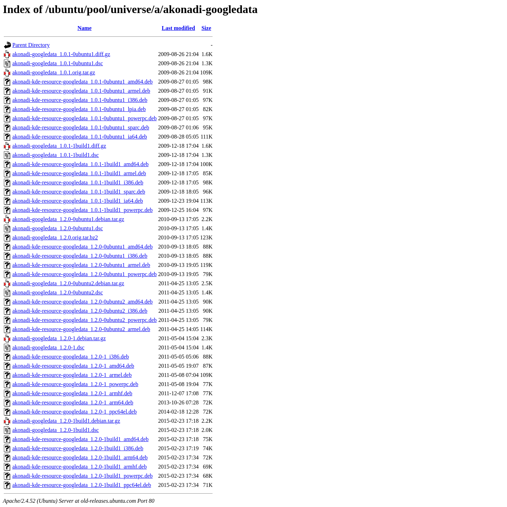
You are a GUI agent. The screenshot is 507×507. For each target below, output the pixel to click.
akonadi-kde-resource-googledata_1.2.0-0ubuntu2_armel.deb (81, 329)
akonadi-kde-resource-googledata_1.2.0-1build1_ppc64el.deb (81, 485)
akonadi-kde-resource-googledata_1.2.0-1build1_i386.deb (77, 448)
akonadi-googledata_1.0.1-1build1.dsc (55, 155)
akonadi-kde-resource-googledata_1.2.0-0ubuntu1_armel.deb (81, 265)
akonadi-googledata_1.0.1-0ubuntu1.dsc (57, 63)
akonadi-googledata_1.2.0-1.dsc (48, 347)
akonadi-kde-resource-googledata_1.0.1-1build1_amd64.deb (80, 164)
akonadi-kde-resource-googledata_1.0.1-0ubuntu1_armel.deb (81, 91)
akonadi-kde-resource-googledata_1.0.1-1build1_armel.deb (79, 173)
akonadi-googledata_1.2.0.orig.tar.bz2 (55, 237)
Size (206, 28)
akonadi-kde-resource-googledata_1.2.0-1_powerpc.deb (75, 384)
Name (84, 28)
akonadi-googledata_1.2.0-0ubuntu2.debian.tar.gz (68, 283)
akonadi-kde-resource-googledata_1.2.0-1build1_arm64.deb (80, 457)
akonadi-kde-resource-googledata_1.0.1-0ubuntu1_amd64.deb (82, 82)
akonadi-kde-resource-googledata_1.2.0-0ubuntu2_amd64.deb (82, 302)
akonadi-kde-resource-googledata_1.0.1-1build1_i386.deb (77, 182)
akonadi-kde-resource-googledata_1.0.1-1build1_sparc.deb (78, 192)
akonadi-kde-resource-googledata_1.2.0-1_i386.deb (70, 357)
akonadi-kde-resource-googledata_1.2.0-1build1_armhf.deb (79, 467)
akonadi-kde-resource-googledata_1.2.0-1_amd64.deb (73, 366)
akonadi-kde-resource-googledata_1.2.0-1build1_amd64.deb (80, 439)
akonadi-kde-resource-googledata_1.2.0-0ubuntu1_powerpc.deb (84, 274)
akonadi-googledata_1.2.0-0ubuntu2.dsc (57, 292)
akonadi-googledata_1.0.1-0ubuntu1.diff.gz (61, 54)
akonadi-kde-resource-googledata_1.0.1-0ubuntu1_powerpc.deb (84, 118)
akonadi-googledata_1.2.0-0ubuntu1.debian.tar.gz (68, 219)
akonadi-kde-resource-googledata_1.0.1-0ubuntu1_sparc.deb (80, 127)
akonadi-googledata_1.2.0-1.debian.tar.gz (59, 338)
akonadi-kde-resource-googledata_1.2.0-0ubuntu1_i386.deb (79, 256)
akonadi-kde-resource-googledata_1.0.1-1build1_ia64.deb (77, 201)
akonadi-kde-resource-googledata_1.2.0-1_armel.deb (72, 375)
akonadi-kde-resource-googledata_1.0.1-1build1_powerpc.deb (82, 210)
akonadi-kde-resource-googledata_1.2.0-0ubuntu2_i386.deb (79, 311)
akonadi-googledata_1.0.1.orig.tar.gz (53, 72)
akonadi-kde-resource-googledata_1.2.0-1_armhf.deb (72, 393)
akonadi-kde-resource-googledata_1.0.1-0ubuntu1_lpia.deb (79, 109)
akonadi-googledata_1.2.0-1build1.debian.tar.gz (66, 421)
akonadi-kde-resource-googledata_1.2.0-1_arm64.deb (72, 402)
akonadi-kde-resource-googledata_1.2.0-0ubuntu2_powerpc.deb (84, 320)
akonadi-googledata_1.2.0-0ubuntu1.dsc (57, 228)
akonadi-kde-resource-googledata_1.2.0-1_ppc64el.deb (74, 412)
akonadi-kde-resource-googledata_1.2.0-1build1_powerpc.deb (82, 476)
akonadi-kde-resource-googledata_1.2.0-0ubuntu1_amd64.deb (82, 247)
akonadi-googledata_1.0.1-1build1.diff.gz (59, 146)
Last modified (178, 28)
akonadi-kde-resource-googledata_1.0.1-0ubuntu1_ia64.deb (79, 137)
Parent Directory (31, 45)
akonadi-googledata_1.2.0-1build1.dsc (55, 430)
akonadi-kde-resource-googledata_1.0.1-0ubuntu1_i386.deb (79, 100)
